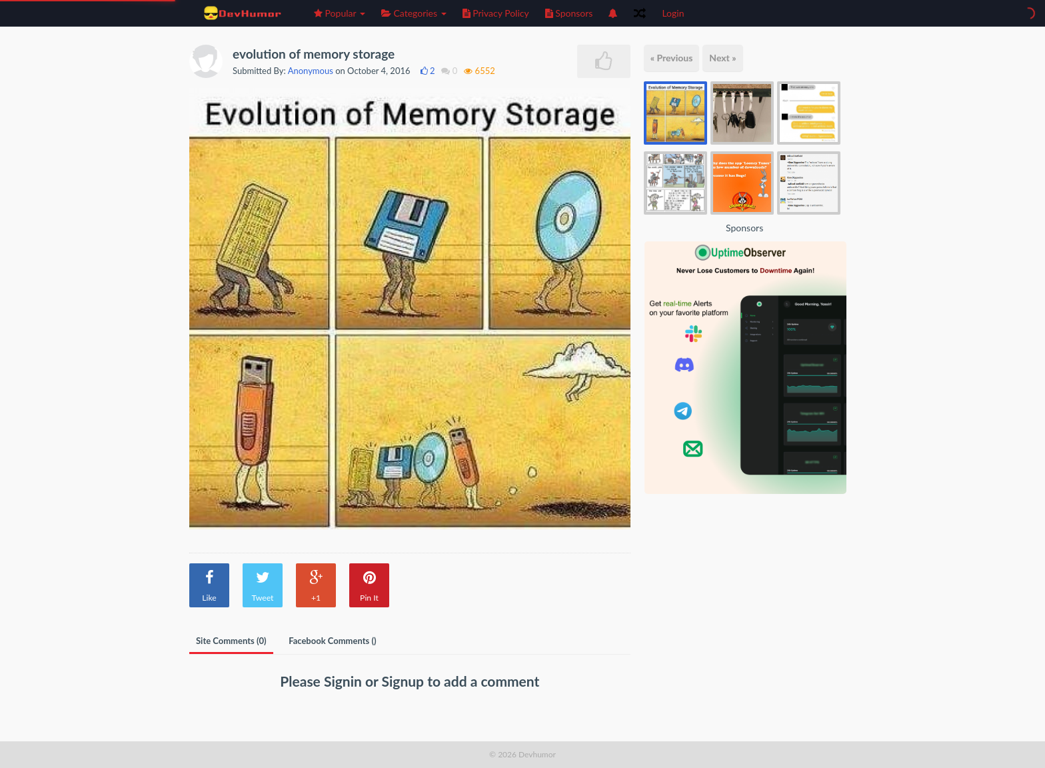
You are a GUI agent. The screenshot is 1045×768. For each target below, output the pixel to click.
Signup (405, 681)
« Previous (671, 57)
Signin (344, 681)
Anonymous (310, 70)
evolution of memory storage (314, 53)
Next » (722, 57)
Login (673, 13)
